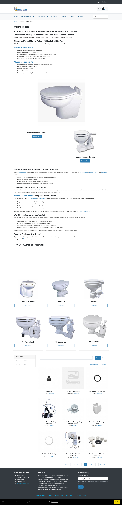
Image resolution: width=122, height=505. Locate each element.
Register (104, 2)
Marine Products (27, 16)
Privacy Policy (59, 495)
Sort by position (94, 364)
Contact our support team (30, 239)
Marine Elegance (83, 172)
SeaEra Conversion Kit (85, 211)
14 (100, 464)
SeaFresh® (40, 190)
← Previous (66, 464)
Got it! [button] (116, 502)
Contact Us (64, 16)
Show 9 (104, 364)
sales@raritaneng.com (23, 483)
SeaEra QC (104, 172)
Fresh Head (42, 198)
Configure (28, 305)
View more (51, 393)
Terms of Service (40, 495)
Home (16, 16)
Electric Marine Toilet (21, 361)
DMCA (50, 495)
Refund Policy (69, 495)
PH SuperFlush (33, 198)
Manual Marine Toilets (23, 196)
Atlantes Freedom (93, 172)
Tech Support (42, 16)
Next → (105, 464)
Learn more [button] (54, 502)
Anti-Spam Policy (81, 495)
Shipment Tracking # (83, 475)
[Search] (100, 17)
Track (80, 487)
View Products (37, 136)
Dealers (80, 16)
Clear (103, 358)
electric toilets (22, 172)
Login (98, 2)
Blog (72, 16)
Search (98, 358)
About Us (54, 16)
